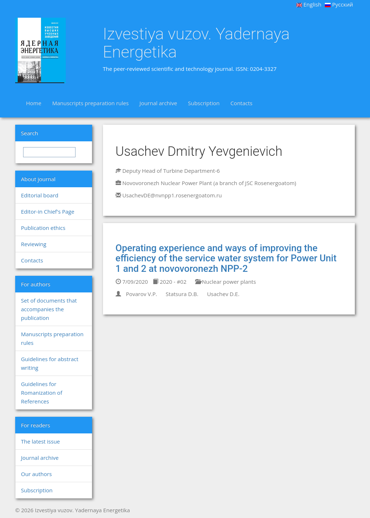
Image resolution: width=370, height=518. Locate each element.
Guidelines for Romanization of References (41, 392)
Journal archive (158, 103)
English (309, 4)
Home (33, 103)
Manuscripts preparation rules (90, 103)
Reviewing (33, 244)
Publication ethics (43, 227)
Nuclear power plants (225, 281)
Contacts (242, 103)
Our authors (36, 474)
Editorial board (39, 195)
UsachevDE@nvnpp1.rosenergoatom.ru (172, 195)
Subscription (203, 103)
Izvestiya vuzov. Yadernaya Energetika (196, 43)
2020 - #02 (169, 281)
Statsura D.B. (182, 293)
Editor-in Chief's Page (47, 211)
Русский (339, 4)
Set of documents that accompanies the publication (49, 309)
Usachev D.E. (223, 293)
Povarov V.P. (141, 293)
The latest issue (40, 441)
